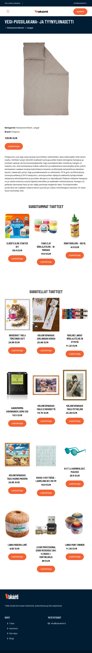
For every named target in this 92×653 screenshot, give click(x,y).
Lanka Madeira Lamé (17, 544)
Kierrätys (13, 633)
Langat (30, 27)
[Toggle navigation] (8, 11)
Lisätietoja (13, 146)
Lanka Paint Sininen (74, 544)
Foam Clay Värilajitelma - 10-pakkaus (46, 246)
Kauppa (80, 11)
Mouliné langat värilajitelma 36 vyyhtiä (75, 338)
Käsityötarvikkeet (15, 27)
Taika (11, 623)
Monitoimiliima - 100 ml (75, 243)
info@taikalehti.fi (80, 3)
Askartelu (13, 628)
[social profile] (22, 3)
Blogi (11, 638)
